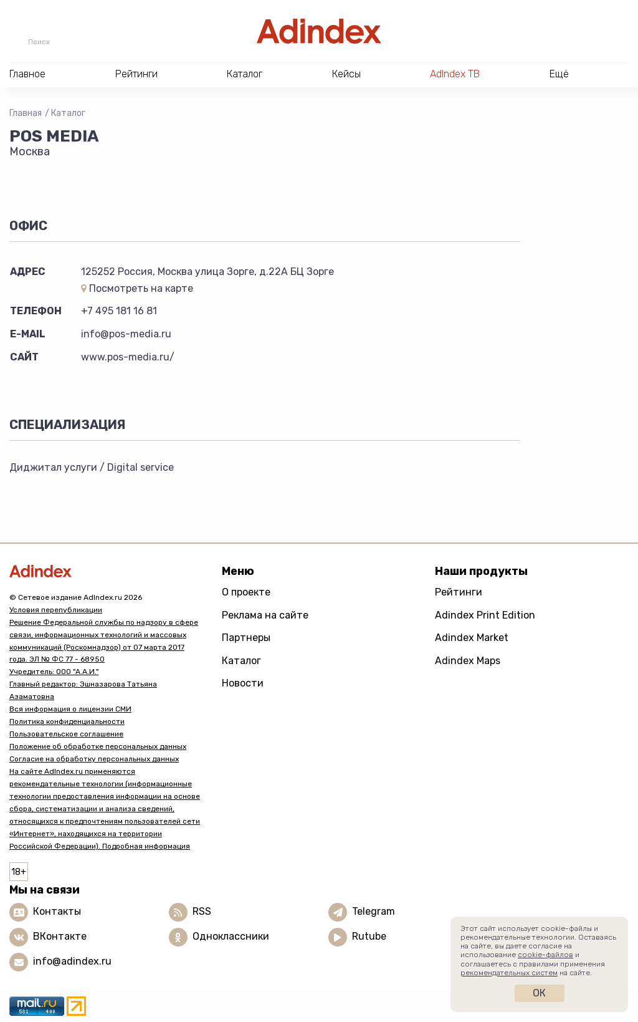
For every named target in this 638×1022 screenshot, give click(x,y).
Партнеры (246, 638)
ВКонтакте (60, 936)
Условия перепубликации (55, 609)
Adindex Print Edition (485, 615)
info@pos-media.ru (126, 334)
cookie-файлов (545, 954)
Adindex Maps (467, 661)
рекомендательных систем (509, 972)
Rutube (369, 936)
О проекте (246, 592)
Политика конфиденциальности (67, 721)
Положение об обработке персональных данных (97, 746)
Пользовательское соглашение (66, 734)
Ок (539, 993)
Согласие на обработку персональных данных (94, 758)
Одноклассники (231, 936)
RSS (202, 911)
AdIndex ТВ (455, 74)
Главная (25, 113)
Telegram (373, 911)
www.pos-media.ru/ (127, 357)
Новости (243, 683)
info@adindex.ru (72, 961)
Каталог (68, 113)
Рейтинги (458, 592)
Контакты (57, 911)
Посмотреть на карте (137, 288)
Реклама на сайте (265, 615)
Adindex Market (471, 638)
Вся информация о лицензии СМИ (70, 709)
